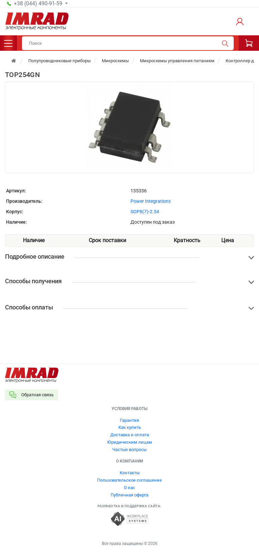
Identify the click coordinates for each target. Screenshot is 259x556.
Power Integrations (151, 201)
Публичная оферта (129, 494)
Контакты (130, 472)
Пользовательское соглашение (129, 480)
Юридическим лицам (129, 442)
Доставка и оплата (129, 434)
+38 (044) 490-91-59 (39, 3)
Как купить (129, 427)
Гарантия (129, 420)
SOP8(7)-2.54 (145, 211)
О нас (129, 487)
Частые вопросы (129, 449)
